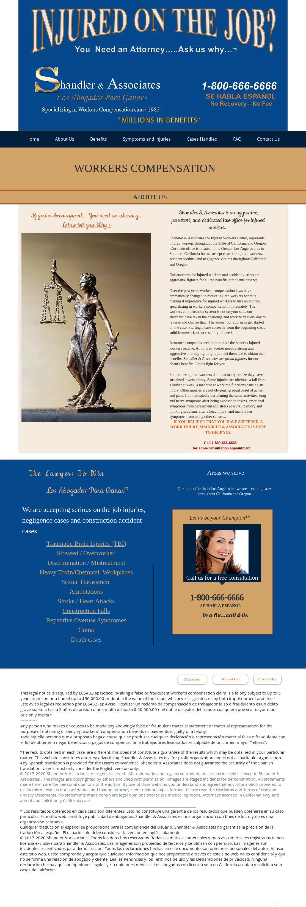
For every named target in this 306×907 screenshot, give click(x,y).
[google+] (277, 903)
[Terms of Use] (230, 679)
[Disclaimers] (192, 679)
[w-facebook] (258, 903)
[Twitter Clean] (267, 903)
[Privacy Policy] (267, 679)
